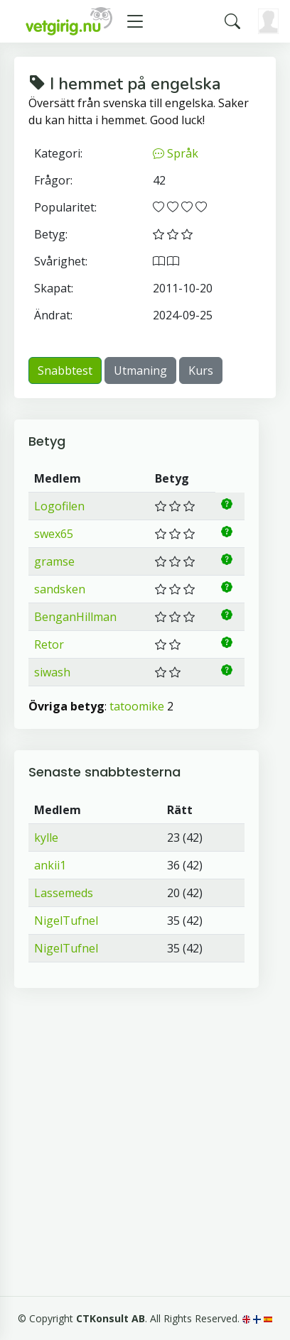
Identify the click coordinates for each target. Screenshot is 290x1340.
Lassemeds (63, 893)
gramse (54, 561)
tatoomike (136, 706)
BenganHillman (75, 617)
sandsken (59, 589)
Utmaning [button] (140, 370)
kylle (46, 837)
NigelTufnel (66, 920)
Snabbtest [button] (65, 370)
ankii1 (50, 865)
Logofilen (59, 506)
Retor (49, 644)
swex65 (53, 534)
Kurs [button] (200, 370)
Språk (175, 153)
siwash (52, 672)
